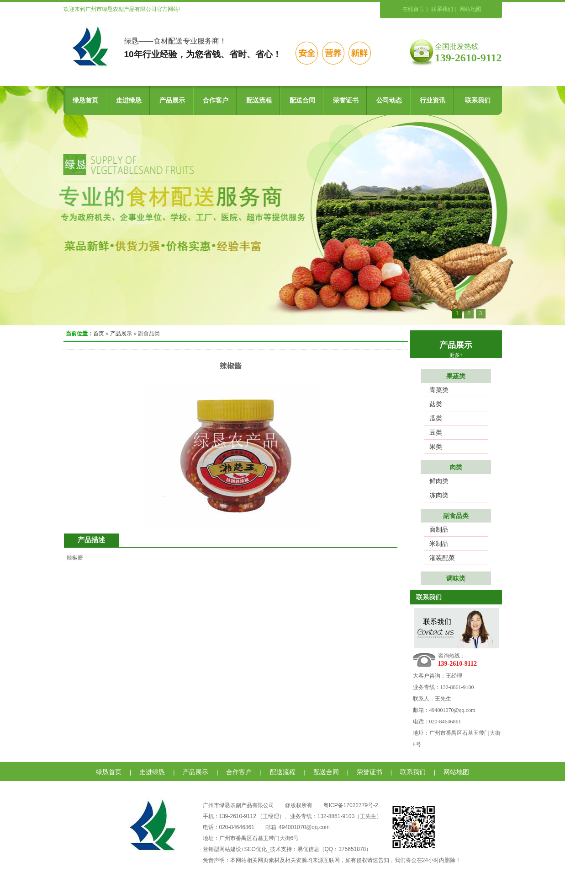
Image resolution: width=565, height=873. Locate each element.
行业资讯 (432, 100)
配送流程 (259, 100)
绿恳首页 (85, 100)
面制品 (439, 529)
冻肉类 (439, 495)
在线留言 (413, 9)
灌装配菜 (442, 557)
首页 (98, 333)
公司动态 (389, 100)
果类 (435, 446)
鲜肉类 (439, 481)
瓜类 (435, 418)
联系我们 (442, 9)
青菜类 (439, 389)
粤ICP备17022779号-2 (350, 805)
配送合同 (302, 100)
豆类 (435, 432)
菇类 (435, 404)
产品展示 (172, 100)
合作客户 (215, 100)
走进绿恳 (129, 100)
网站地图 (470, 9)
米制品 (439, 543)
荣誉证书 (346, 100)
